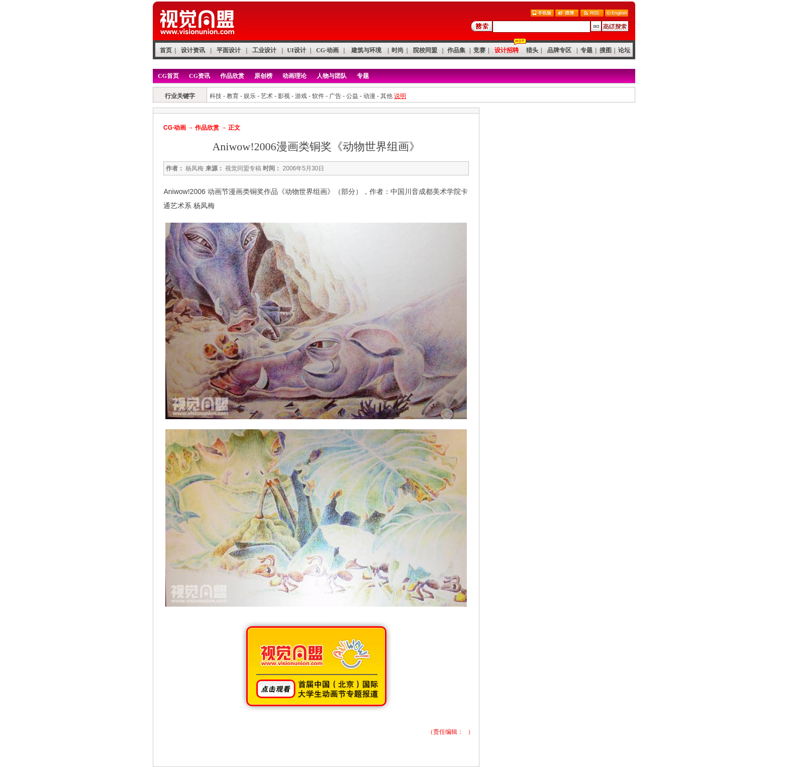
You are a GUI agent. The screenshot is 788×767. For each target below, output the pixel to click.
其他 (386, 96)
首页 (166, 50)
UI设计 (296, 50)
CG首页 (168, 75)
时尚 (397, 50)
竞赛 (479, 50)
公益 (352, 96)
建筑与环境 (366, 50)
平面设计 (229, 50)
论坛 (624, 50)
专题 (586, 50)
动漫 (369, 96)
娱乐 (250, 96)
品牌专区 (559, 50)
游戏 (301, 96)
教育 (233, 96)
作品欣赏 (232, 75)
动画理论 (294, 75)
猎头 (532, 50)
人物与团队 (332, 75)
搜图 (606, 50)
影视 (284, 96)
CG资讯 (199, 75)
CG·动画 (327, 50)
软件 (318, 96)
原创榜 (263, 75)
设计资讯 (193, 50)
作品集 (456, 50)
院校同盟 (425, 50)
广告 (335, 96)
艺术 (267, 96)
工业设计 (264, 50)
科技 (216, 96)
